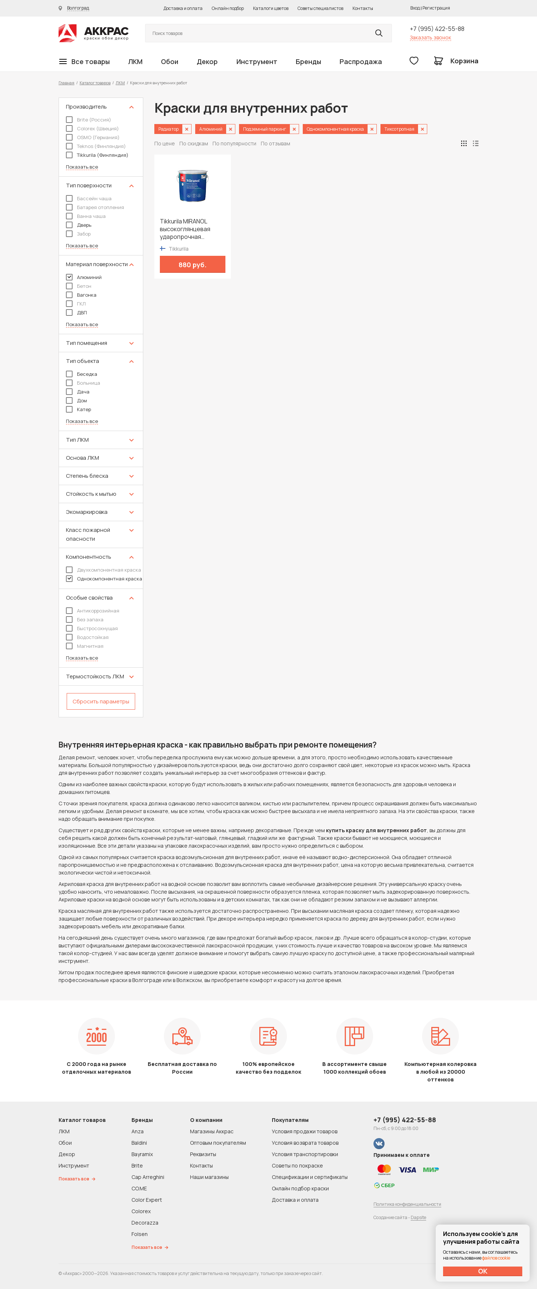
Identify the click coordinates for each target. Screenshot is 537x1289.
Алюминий (84, 277)
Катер (78, 409)
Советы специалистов (320, 8)
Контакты (362, 8)
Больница (83, 382)
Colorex (141, 1211)
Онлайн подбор (228, 8)
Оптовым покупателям (218, 1142)
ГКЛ (76, 303)
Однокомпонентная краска (104, 578)
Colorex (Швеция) (92, 128)
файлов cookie (496, 1258)
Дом (76, 400)
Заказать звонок (430, 37)
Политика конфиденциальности (407, 1204)
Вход (415, 8)
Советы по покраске (297, 1165)
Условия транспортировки (305, 1154)
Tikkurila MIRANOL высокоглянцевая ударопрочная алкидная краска (185, 229)
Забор (78, 233)
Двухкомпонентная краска (103, 569)
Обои (169, 61)
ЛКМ (135, 61)
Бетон (78, 286)
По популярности (234, 143)
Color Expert (146, 1199)
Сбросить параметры (101, 701)
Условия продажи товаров (304, 1131)
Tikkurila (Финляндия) (97, 155)
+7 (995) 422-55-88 (437, 29)
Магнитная (84, 646)
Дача (78, 391)
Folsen (139, 1233)
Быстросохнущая (92, 628)
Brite (137, 1165)
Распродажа (361, 61)
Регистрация (436, 8)
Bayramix (142, 1154)
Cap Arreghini (147, 1176)
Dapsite (418, 1217)
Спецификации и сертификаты (310, 1176)
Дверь (78, 225)
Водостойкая (87, 637)
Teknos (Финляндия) (96, 146)
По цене (164, 143)
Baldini (139, 1142)
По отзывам (275, 143)
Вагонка (81, 295)
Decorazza (144, 1222)
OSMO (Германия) (93, 137)
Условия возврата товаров (305, 1142)
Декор (207, 61)
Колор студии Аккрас (94, 33)
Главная (66, 82)
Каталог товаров (95, 82)
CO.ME (139, 1188)
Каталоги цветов (270, 8)
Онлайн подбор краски (300, 1188)
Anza (137, 1131)
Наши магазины (209, 1176)
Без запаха (84, 619)
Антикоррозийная (92, 610)
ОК (483, 1271)
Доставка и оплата (183, 8)
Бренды (308, 61)
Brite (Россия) (88, 119)
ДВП (76, 312)
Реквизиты (203, 1154)
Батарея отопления (95, 207)
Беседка (81, 374)
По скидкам (193, 143)
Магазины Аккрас (212, 1131)
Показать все (82, 167)
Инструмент (256, 61)
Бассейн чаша (89, 198)
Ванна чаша (86, 216)
